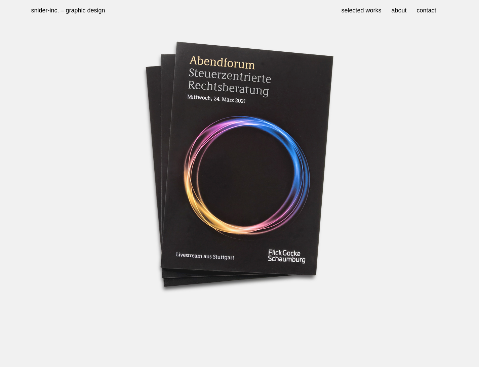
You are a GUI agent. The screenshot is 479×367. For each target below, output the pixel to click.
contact (426, 10)
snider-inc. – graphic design (68, 10)
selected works (361, 10)
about (398, 10)
